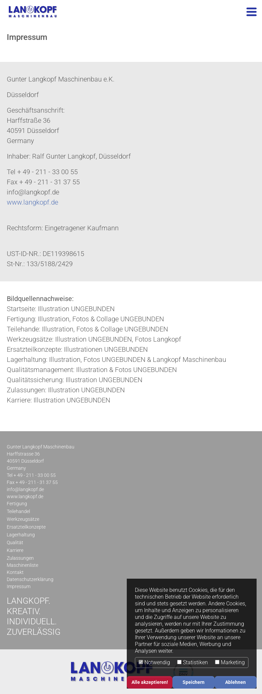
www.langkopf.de (32, 202)
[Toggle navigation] (251, 12)
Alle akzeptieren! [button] (150, 682)
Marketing (230, 662)
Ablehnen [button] (235, 682)
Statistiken (192, 662)
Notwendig (154, 662)
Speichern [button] (194, 682)
